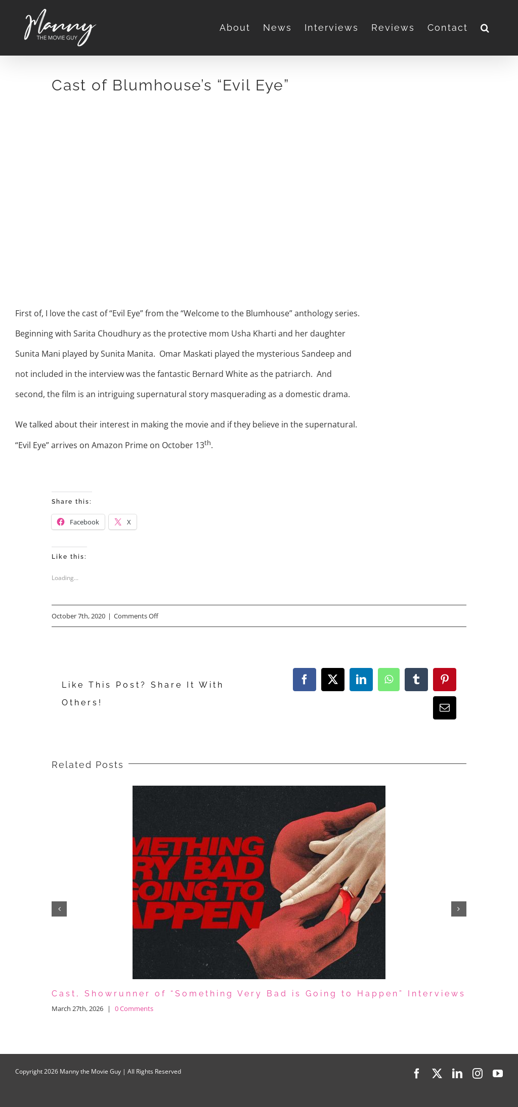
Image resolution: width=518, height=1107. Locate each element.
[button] (485, 28)
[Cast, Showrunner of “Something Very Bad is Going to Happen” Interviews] (259, 791)
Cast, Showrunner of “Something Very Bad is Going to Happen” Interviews (259, 993)
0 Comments (134, 1008)
